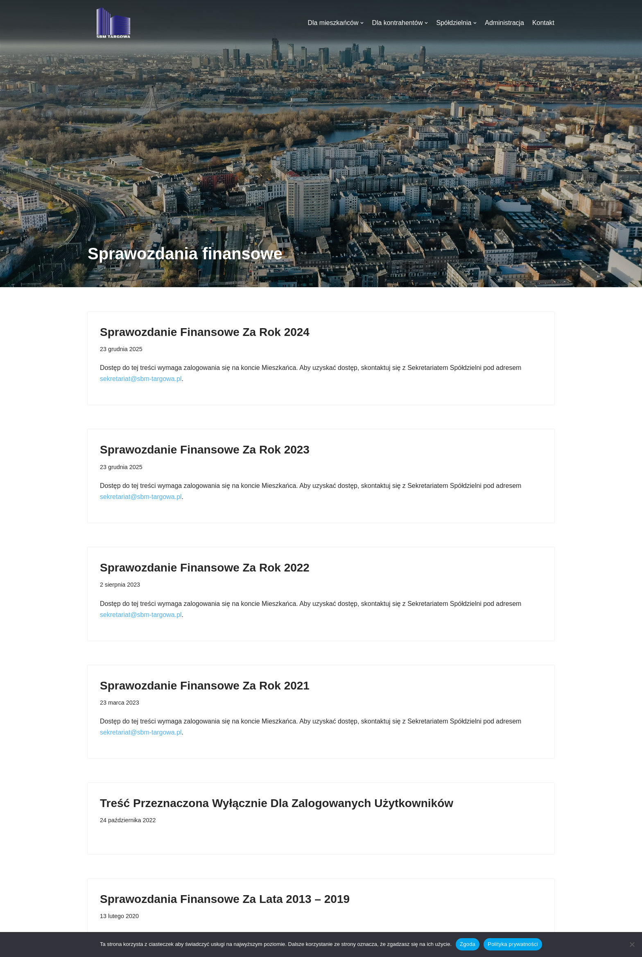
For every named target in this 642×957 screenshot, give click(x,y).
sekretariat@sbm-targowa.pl (141, 379)
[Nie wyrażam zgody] (632, 944)
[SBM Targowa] (112, 22)
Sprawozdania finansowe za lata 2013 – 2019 (225, 900)
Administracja (504, 22)
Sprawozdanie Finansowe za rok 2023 (205, 450)
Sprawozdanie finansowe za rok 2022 (205, 568)
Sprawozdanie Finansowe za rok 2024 (205, 332)
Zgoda (467, 944)
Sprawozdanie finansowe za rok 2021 (205, 686)
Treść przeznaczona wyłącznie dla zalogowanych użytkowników (276, 804)
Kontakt (543, 22)
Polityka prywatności (513, 944)
